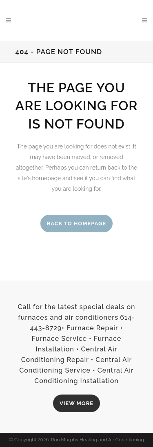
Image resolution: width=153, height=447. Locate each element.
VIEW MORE (76, 403)
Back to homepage (76, 223)
